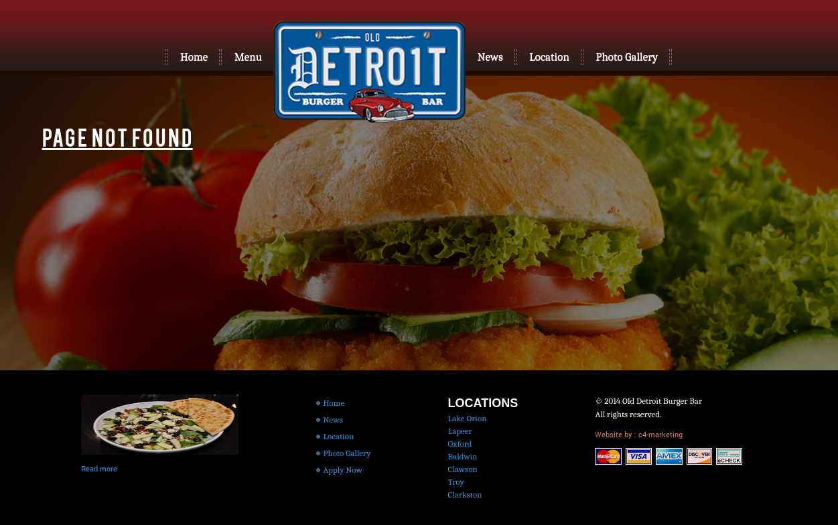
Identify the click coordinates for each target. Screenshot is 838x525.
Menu (248, 56)
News (490, 56)
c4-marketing (659, 434)
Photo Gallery (627, 56)
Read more (99, 468)
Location (549, 56)
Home (194, 56)
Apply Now (343, 470)
